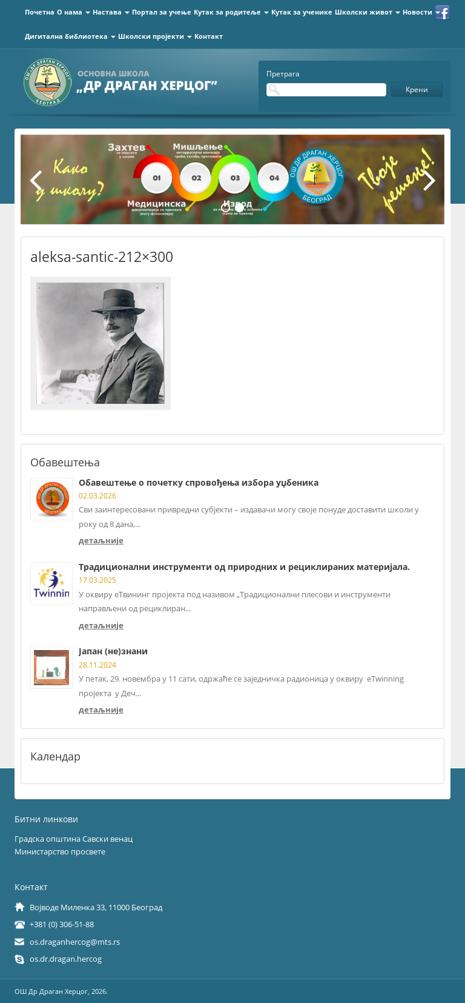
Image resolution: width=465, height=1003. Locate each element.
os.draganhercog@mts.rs (75, 941)
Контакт (208, 36)
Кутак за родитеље (231, 11)
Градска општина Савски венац (74, 838)
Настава (111, 11)
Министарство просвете (60, 851)
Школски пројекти (155, 36)
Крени (417, 89)
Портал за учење (161, 11)
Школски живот (367, 11)
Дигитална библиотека (70, 36)
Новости (421, 11)
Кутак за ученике (301, 11)
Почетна (39, 11)
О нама (73, 11)
